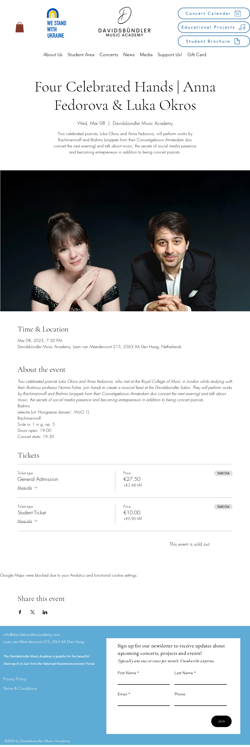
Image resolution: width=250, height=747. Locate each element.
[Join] (221, 721)
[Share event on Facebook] (20, 612)
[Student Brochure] (214, 41)
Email (122, 694)
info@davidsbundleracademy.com (31, 634)
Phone (179, 694)
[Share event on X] (32, 612)
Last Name (183, 673)
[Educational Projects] (214, 27)
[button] (19, 27)
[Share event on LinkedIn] (45, 612)
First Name (127, 673)
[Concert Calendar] (214, 13)
